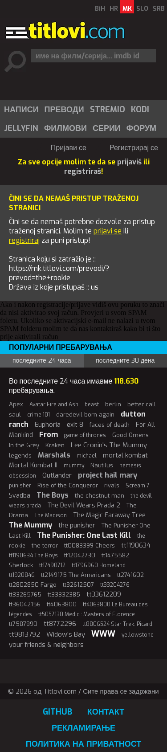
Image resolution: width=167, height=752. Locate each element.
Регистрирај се (134, 147)
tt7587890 (23, 624)
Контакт (105, 712)
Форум (141, 128)
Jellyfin (21, 128)
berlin (113, 404)
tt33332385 (64, 594)
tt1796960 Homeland (99, 565)
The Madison (50, 515)
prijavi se (108, 231)
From (48, 434)
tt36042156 (25, 604)
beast (92, 404)
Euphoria (48, 424)
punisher (20, 485)
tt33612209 (103, 594)
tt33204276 (115, 585)
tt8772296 (60, 624)
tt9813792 (24, 634)
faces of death (110, 425)
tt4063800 (62, 604)
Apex (16, 404)
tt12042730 (79, 555)
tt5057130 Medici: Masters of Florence (86, 614)
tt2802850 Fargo (33, 585)
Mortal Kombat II (33, 465)
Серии (107, 128)
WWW (103, 634)
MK (127, 8)
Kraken (55, 445)
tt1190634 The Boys (33, 555)
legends (20, 455)
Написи (21, 109)
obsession (22, 475)
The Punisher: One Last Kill (84, 535)
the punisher (76, 525)
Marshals (54, 455)
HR (114, 8)
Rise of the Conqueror (67, 485)
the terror (45, 545)
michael (87, 455)
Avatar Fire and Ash (53, 404)
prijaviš (129, 162)
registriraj (24, 240)
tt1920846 (22, 575)
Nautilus (101, 465)
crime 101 (38, 414)
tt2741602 (130, 575)
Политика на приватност (84, 744)
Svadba (19, 495)
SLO (142, 8)
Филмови (65, 128)
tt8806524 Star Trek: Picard (117, 624)
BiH (100, 8)
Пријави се (68, 147)
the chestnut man (99, 495)
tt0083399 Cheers (89, 545)
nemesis (130, 465)
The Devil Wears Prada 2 (83, 505)
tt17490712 (52, 565)
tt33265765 (25, 594)
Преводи (64, 109)
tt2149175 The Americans (76, 575)
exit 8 (75, 425)
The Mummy (30, 525)
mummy (74, 465)
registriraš (82, 171)
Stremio (107, 109)
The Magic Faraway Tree (109, 515)
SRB (159, 8)
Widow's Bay (65, 634)
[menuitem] (21, 109)
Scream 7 (138, 485)
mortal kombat (125, 455)
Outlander (57, 475)
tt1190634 (136, 545)
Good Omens (130, 435)
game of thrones (85, 435)
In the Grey (24, 445)
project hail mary (107, 475)
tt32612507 (78, 585)
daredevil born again (85, 414)
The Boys (53, 495)
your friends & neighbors (46, 644)
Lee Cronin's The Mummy (109, 445)
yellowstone (138, 634)
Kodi (140, 109)
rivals (111, 485)
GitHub (57, 712)
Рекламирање (83, 728)
